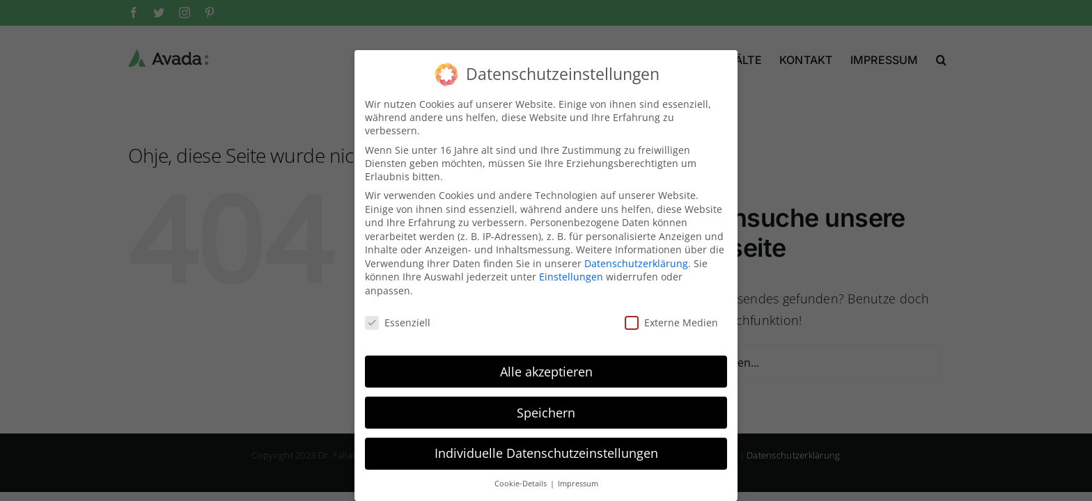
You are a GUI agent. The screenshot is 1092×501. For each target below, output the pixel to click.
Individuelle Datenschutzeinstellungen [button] (546, 444)
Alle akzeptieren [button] (546, 361)
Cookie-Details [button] (521, 474)
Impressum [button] (578, 474)
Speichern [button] (546, 403)
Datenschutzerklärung (636, 254)
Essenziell (397, 313)
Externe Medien (671, 313)
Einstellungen (571, 267)
